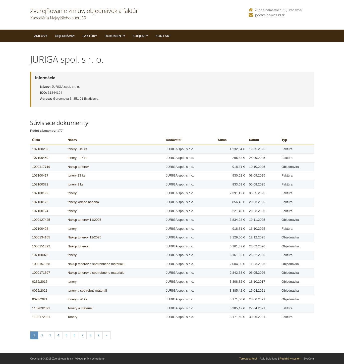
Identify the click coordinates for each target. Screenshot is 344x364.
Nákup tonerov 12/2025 (84, 237)
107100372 (40, 184)
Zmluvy (40, 36)
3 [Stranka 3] (50, 335)
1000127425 (41, 220)
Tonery (72, 317)
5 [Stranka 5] (66, 335)
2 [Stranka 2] (42, 335)
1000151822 (41, 246)
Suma (222, 140)
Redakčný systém (290, 358)
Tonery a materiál (80, 308)
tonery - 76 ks (77, 299)
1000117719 (41, 167)
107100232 (40, 149)
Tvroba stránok (248, 358)
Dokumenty (115, 36)
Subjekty (140, 36)
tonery (72, 193)
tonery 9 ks (76, 184)
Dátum (254, 140)
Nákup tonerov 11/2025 (84, 220)
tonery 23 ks (76, 175)
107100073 (40, 255)
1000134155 (41, 237)
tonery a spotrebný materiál (87, 290)
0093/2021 (39, 299)
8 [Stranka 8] (90, 335)
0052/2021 (39, 290)
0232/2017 (39, 281)
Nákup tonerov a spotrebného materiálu (96, 264)
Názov (72, 140)
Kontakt (163, 36)
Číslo (36, 140)
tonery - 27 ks (77, 158)
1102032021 (41, 308)
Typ (284, 140)
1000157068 (41, 264)
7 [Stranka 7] (82, 335)
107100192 (40, 193)
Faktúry (89, 36)
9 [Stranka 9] (98, 335)
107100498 (40, 228)
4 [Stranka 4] (58, 335)
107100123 (40, 202)
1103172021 (41, 317)
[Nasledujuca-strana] (106, 335)
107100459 (40, 158)
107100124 (40, 211)
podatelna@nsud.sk (270, 15)
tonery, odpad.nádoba (83, 202)
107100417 (40, 175)
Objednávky (65, 36)
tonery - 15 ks (77, 149)
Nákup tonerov (78, 167)
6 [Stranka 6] (74, 335)
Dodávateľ (174, 140)
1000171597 (41, 272)
